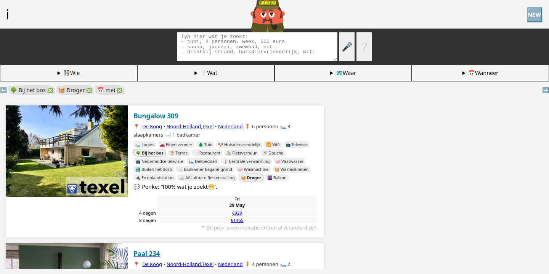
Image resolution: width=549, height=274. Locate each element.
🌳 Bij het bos (31, 90)
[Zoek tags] (257, 46)
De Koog (152, 126)
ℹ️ (7, 14)
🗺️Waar (346, 72)
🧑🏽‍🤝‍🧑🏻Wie (71, 72)
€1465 (237, 220)
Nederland (230, 126)
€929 (237, 213)
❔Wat (208, 72)
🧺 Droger (75, 90)
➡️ (545, 90)
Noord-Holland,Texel (190, 126)
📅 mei (109, 90)
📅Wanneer (483, 72)
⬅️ (3, 90)
